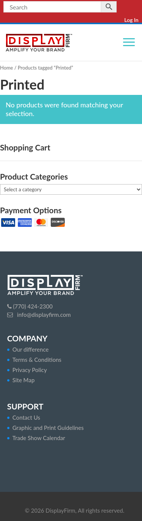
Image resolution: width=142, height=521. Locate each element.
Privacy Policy (29, 369)
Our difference (30, 349)
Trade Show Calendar (38, 437)
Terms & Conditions (36, 359)
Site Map (23, 380)
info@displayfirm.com (43, 314)
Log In (131, 20)
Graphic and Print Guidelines (48, 427)
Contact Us (26, 417)
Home (6, 68)
